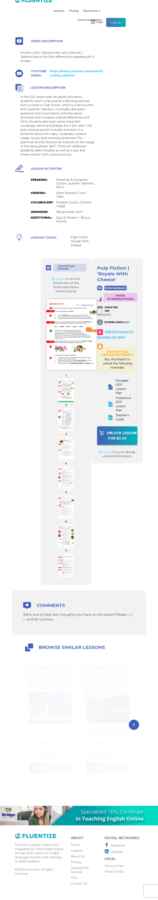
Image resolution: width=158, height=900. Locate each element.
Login (97, 24)
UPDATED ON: (111, 309)
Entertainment (115, 288)
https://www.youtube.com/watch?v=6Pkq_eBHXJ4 (76, 73)
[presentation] (134, 725)
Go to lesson (50, 768)
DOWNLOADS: (114, 322)
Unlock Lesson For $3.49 (118, 435)
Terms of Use (114, 866)
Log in (105, 452)
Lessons (59, 13)
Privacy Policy (114, 871)
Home (75, 845)
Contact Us (79, 883)
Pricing (73, 13)
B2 (99, 288)
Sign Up (116, 25)
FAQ (74, 878)
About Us (77, 856)
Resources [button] (91, 13)
